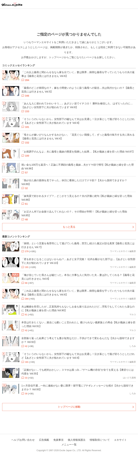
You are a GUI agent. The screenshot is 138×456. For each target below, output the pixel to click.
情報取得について (100, 439)
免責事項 (58, 439)
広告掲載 (44, 439)
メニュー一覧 (69, 444)
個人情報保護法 (76, 439)
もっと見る (69, 226)
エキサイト (120, 439)
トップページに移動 (69, 406)
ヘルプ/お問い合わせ (23, 439)
